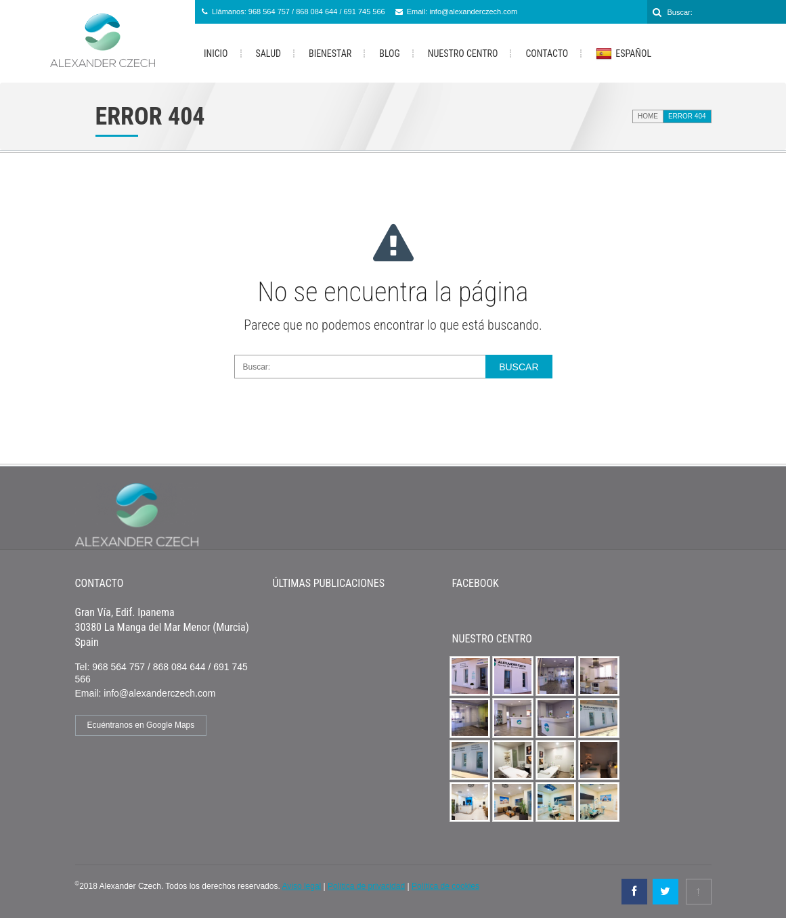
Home (648, 116)
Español (623, 54)
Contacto (546, 53)
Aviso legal (301, 886)
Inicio (216, 53)
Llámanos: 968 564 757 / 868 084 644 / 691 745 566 (298, 11)
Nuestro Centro (463, 53)
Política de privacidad (366, 886)
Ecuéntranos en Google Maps (141, 725)
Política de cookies (445, 886)
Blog (389, 53)
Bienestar (330, 53)
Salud (268, 53)
